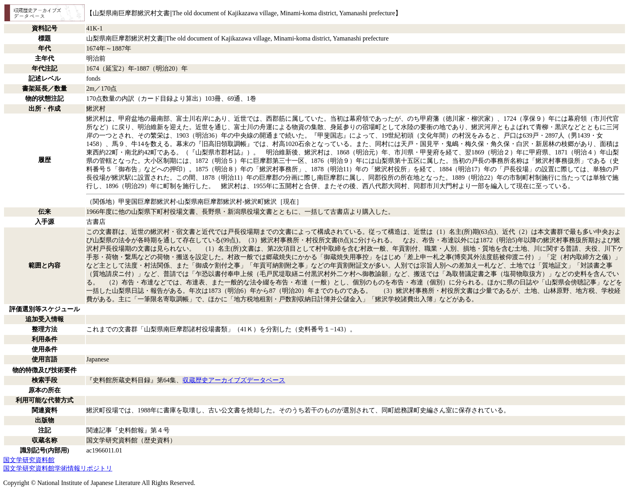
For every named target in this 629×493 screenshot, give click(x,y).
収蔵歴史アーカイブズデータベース (234, 380)
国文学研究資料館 (29, 459)
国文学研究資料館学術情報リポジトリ (57, 468)
